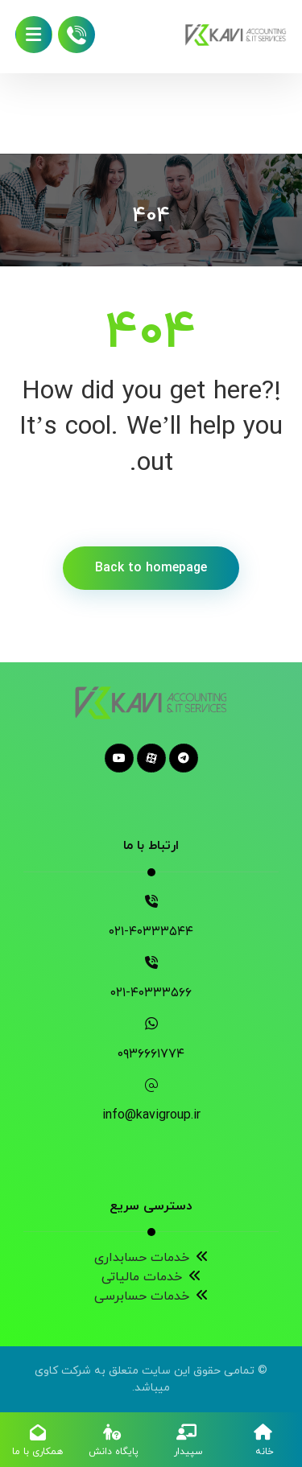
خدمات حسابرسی (151, 1296)
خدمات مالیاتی (151, 1277)
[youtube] (119, 758)
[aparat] (151, 758)
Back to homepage (151, 568)
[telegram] (183, 758)
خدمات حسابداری (151, 1258)
